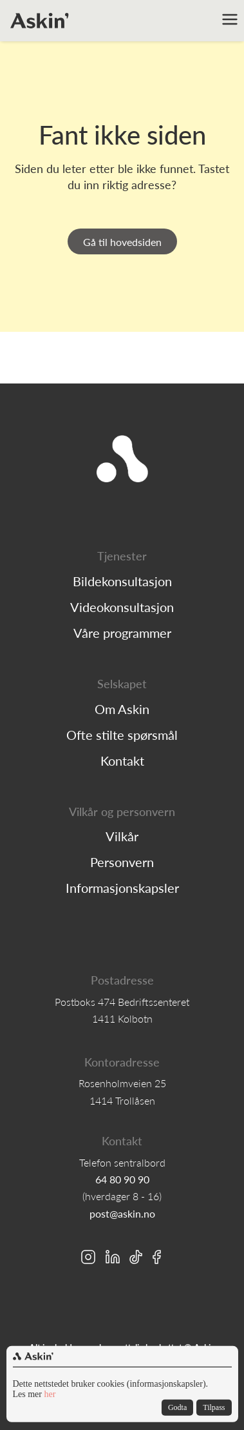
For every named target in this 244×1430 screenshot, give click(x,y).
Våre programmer (122, 632)
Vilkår (122, 836)
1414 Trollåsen (122, 1101)
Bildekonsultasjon (122, 581)
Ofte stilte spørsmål (122, 734)
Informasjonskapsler (122, 887)
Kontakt (122, 760)
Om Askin (122, 709)
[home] (39, 20)
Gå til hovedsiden (122, 241)
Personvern (122, 862)
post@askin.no (122, 1214)
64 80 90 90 (122, 1179)
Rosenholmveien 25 (122, 1083)
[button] (231, 21)
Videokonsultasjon (122, 607)
